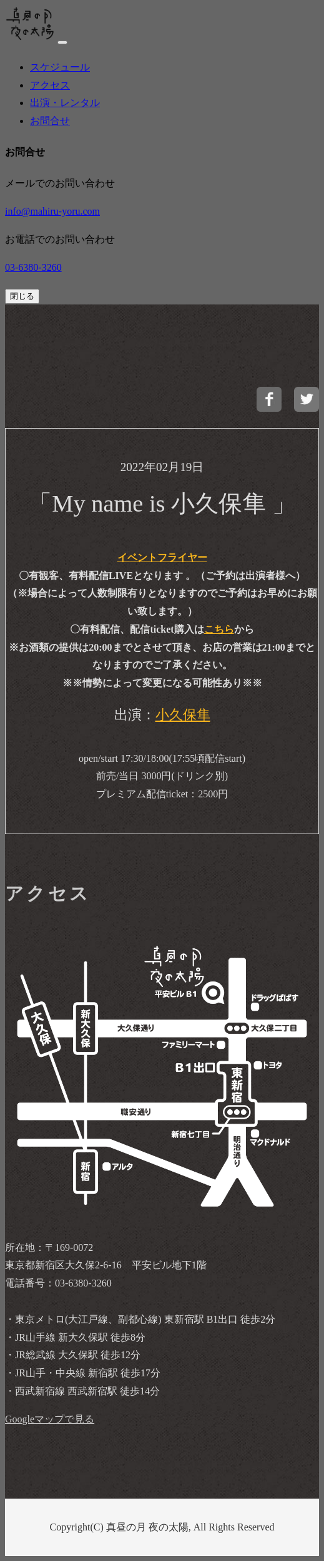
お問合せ (50, 120)
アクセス (50, 85)
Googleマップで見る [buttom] (49, 1419)
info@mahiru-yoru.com (52, 211)
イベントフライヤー (162, 557)
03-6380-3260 (33, 267)
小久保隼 (182, 714)
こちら (219, 629)
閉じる (22, 296)
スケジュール (60, 67)
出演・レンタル (65, 102)
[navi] (62, 42)
